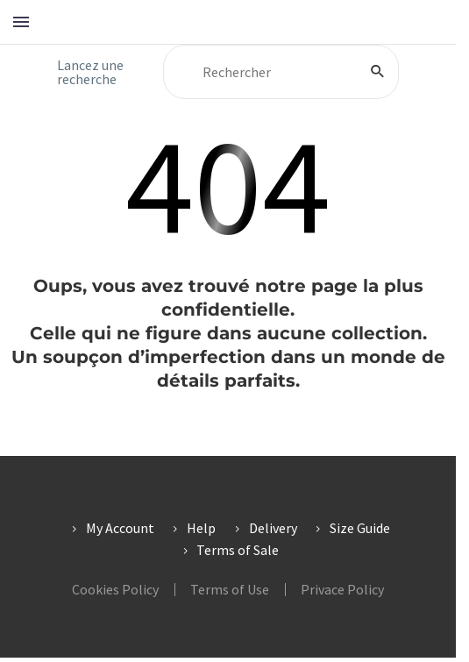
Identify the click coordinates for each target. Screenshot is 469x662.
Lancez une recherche (90, 72)
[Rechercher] (281, 72)
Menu (21, 22)
